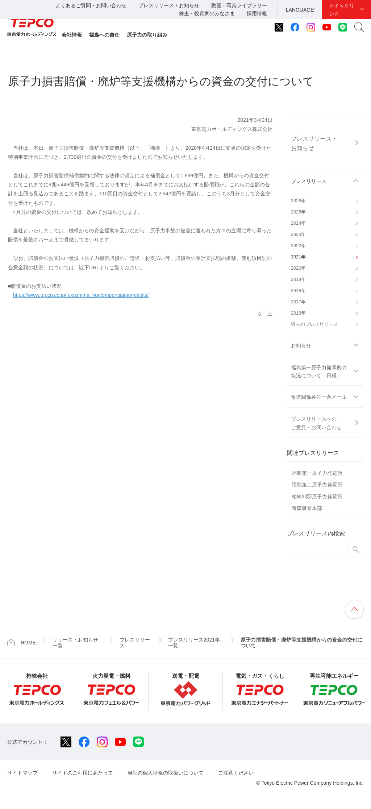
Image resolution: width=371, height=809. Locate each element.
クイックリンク (341, 10)
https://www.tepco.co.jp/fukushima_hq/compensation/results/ (81, 295)
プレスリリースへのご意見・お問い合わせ (316, 423)
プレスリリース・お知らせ (168, 5)
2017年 (298, 301)
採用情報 (257, 13)
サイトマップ (22, 773)
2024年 (298, 223)
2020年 (298, 268)
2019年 (298, 279)
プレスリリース (308, 181)
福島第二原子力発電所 (317, 485)
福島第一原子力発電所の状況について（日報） (319, 371)
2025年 (298, 212)
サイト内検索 (359, 27)
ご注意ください (236, 773)
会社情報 (72, 35)
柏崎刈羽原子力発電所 (317, 496)
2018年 (298, 290)
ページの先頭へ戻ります (354, 609)
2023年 (298, 234)
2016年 (298, 313)
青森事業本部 (307, 508)
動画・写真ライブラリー (239, 5)
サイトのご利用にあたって (82, 773)
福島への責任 (104, 35)
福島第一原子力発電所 (317, 473)
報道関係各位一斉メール (319, 397)
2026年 (298, 200)
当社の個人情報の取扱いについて (166, 773)
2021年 (298, 257)
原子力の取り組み (147, 35)
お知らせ (301, 345)
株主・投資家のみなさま (207, 13)
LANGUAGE (300, 10)
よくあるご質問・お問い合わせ (90, 5)
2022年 (298, 245)
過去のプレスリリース (314, 324)
